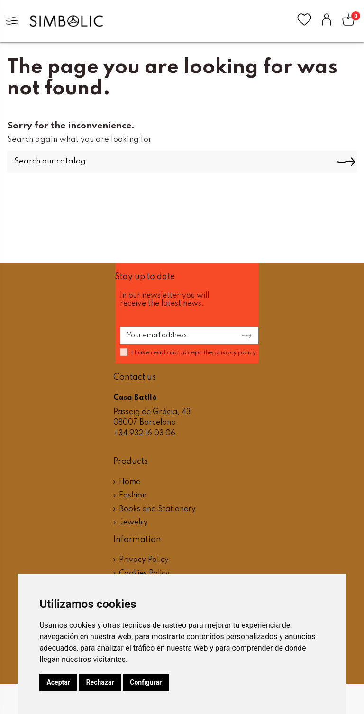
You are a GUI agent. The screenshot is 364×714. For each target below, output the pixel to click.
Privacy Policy (144, 560)
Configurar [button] (146, 682)
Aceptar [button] (58, 682)
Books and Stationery (157, 509)
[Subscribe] (244, 336)
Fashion (132, 495)
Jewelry (133, 522)
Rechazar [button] (100, 682)
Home (129, 482)
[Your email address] (175, 336)
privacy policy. (236, 353)
